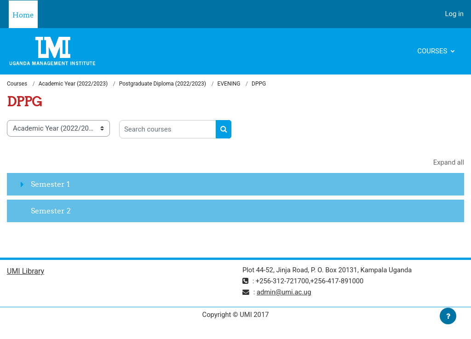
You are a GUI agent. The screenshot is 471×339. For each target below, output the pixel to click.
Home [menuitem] (23, 15)
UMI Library (25, 271)
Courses (433, 51)
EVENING (229, 83)
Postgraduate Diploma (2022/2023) (162, 83)
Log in (454, 14)
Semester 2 (51, 211)
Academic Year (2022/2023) (73, 83)
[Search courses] (167, 129)
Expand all (448, 162)
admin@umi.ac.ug (284, 292)
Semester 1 (50, 184)
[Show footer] (448, 316)
